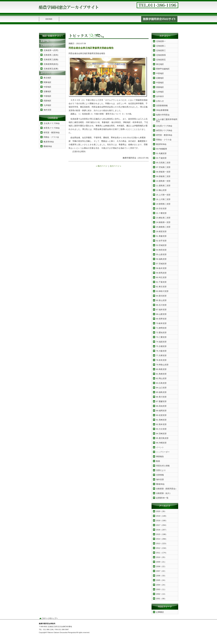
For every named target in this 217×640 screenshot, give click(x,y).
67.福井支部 (161, 309)
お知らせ (160, 101)
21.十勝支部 (161, 213)
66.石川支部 (161, 305)
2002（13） (161, 594)
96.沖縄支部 (161, 443)
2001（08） (161, 598)
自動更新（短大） (164, 493)
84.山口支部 (161, 388)
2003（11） (161, 589)
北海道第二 (161, 46)
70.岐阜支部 (161, 323)
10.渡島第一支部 (163, 181)
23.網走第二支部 (163, 218)
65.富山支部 (161, 300)
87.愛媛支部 (161, 401)
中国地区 (47, 96)
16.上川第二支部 (163, 199)
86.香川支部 (161, 397)
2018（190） (162, 520)
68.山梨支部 (161, 314)
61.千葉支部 (161, 282)
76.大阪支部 (161, 351)
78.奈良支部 (161, 360)
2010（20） (161, 557)
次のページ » (115, 166)
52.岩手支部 (161, 241)
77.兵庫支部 (161, 355)
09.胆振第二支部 (163, 176)
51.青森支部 (161, 236)
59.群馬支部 (161, 273)
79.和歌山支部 (162, 365)
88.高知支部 (161, 406)
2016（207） (162, 530)
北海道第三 (161, 50)
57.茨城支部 (161, 264)
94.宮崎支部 (161, 433)
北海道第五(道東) (51, 69)
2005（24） (161, 580)
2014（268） (162, 539)
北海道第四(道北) (51, 64)
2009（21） (161, 562)
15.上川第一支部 (163, 195)
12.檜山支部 (161, 190)
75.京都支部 (161, 346)
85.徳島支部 (161, 392)
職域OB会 (48, 146)
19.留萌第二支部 (163, 204)
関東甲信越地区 (163, 69)
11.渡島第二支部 (163, 185)
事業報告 (160, 456)
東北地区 (47, 78)
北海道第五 (161, 60)
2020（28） (161, 511)
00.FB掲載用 (161, 149)
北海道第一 (161, 41)
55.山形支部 (161, 254)
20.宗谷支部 (161, 208)
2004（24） (161, 585)
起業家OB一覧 (162, 498)
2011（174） (162, 553)
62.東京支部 (161, 286)
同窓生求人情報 (163, 466)
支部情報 (160, 475)
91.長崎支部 (161, 420)
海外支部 (47, 110)
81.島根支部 (161, 374)
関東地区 (47, 82)
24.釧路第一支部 (163, 222)
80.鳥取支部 (161, 369)
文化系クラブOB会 (52, 123)
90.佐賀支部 (161, 415)
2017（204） (162, 525)
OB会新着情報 (162, 110)
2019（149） (162, 516)
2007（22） (161, 571)
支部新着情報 (162, 105)
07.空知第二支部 (163, 167)
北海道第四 (161, 55)
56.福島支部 (161, 259)
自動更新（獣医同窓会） (166, 489)
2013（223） (162, 543)
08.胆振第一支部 (163, 172)
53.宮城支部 (161, 245)
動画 (158, 461)
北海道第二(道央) (51, 55)
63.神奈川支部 (162, 291)
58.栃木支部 (161, 268)
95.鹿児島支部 (162, 438)
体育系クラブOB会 (52, 128)
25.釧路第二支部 (163, 227)
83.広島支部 (161, 383)
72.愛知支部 (161, 332)
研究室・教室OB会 (52, 132)
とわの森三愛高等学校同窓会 (166, 120)
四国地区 (47, 101)
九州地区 (47, 105)
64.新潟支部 (161, 296)
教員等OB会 (49, 142)
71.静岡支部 (161, 328)
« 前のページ (101, 166)
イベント (160, 447)
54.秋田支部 (161, 250)
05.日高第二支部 (163, 162)
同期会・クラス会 (51, 137)
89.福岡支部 (161, 410)
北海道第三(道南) (51, 59)
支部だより (161, 470)
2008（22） (161, 566)
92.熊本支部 (161, 424)
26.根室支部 (161, 231)
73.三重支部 (161, 337)
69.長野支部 (161, 319)
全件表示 (160, 96)
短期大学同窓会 (163, 115)
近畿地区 (47, 91)
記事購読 (160, 612)
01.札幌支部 (161, 153)
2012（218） (162, 548)
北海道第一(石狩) (51, 50)
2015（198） (162, 534)
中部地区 (47, 87)
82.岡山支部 (161, 378)
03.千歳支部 (161, 158)
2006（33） (161, 576)
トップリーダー (163, 452)
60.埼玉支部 (161, 277)
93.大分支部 (161, 429)
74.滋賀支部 (161, 342)
